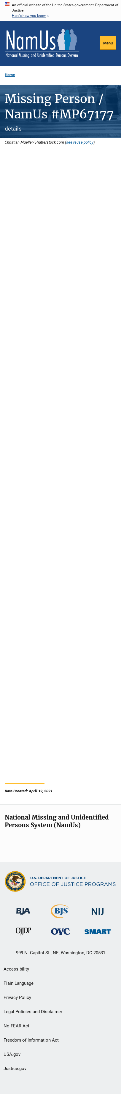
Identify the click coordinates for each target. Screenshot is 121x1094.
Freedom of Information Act (31, 1040)
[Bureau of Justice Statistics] (60, 915)
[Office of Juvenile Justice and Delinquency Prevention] (23, 933)
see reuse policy (79, 142)
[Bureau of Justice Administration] (23, 908)
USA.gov (12, 1054)
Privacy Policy (17, 997)
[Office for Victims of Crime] (60, 931)
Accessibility (16, 969)
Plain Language (19, 983)
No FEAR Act (16, 1026)
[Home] (42, 43)
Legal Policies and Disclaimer (33, 1011)
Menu (108, 43)
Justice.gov (15, 1068)
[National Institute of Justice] (98, 909)
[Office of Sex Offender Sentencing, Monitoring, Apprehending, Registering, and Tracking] (98, 930)
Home (10, 75)
